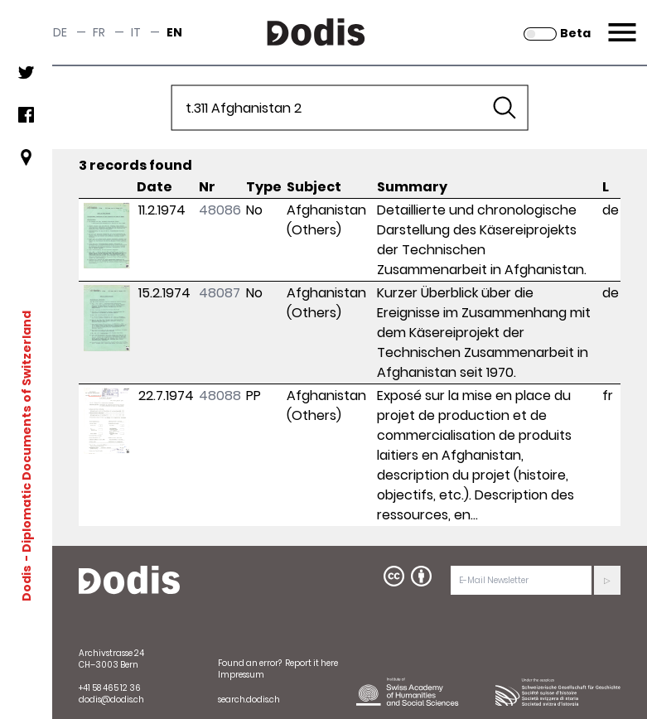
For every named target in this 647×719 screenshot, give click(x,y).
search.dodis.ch (249, 699)
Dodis (26, 582)
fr (99, 32)
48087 (219, 292)
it (136, 32)
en (174, 32)
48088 (220, 395)
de (60, 32)
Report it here (311, 663)
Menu (620, 22)
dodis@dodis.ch (111, 699)
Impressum (241, 674)
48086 (220, 210)
